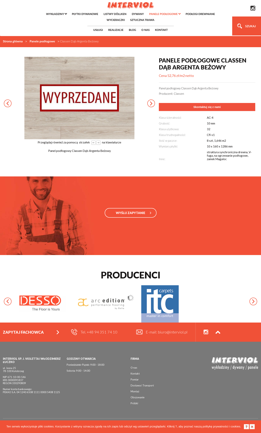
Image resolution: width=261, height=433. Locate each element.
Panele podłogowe (42, 41)
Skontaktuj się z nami (207, 107)
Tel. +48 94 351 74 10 (99, 332)
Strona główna (13, 41)
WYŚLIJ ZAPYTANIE (130, 213)
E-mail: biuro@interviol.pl (166, 332)
